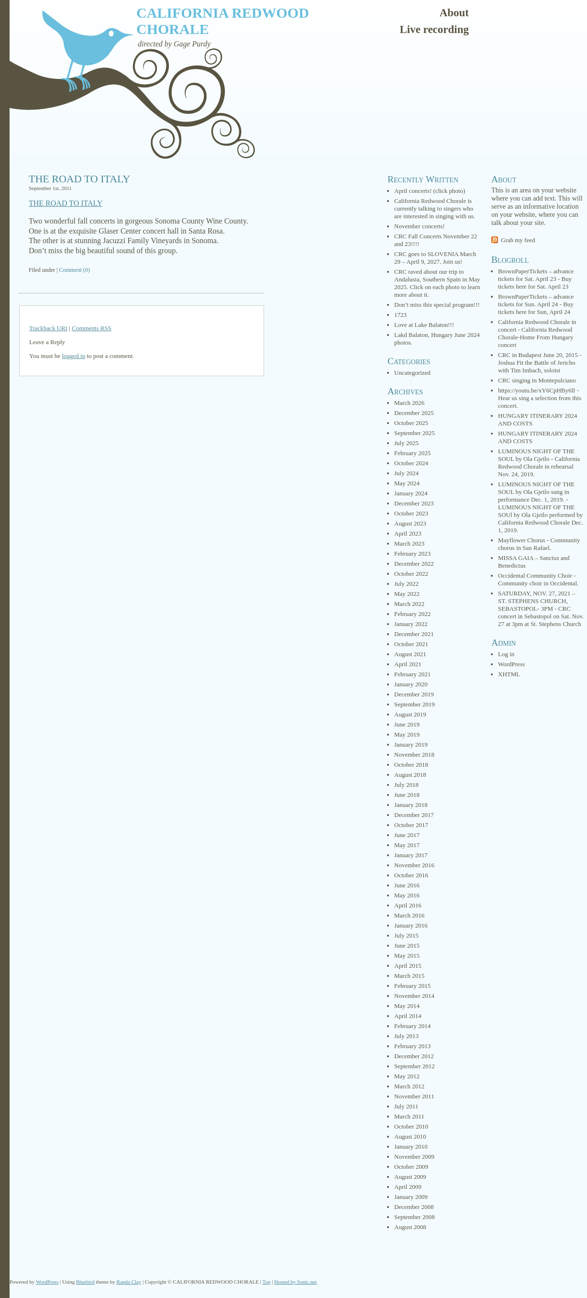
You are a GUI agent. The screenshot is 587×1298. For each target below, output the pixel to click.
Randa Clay (129, 1282)
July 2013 (406, 1036)
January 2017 (411, 855)
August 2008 (410, 1227)
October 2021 (411, 644)
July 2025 (406, 443)
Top (267, 1282)
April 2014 (407, 1015)
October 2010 (411, 1126)
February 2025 (412, 453)
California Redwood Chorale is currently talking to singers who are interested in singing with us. (434, 208)
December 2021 (414, 634)
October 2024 (411, 463)
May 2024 (407, 483)
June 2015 (407, 945)
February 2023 (412, 553)
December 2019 (414, 694)
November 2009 (414, 1156)
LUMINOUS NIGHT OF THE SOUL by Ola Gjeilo (536, 455)
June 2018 (407, 794)
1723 (400, 314)
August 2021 (410, 654)
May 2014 (407, 1005)
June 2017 (407, 835)
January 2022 (411, 623)
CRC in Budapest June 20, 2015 (538, 354)
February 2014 (412, 1025)
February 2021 (412, 674)
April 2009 (407, 1186)
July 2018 (406, 784)
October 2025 (411, 422)
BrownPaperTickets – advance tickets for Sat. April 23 (536, 275)
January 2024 (411, 493)
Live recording (434, 29)
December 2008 (414, 1206)
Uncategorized (412, 372)
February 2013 (412, 1046)
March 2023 (409, 543)
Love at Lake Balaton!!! (424, 324)
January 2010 (411, 1146)
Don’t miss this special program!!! (437, 304)
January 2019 (411, 744)
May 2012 (407, 1076)
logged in (73, 355)
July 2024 (406, 473)
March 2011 (409, 1116)
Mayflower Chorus (521, 540)
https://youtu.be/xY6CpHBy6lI (536, 390)
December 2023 (414, 503)
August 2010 (410, 1136)
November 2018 (414, 754)
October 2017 (411, 824)
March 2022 (409, 603)
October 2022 (411, 573)
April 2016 (407, 905)
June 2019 (407, 724)
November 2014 (414, 995)
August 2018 (410, 774)
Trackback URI (48, 328)
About (454, 13)
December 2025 (414, 412)
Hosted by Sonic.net (295, 1282)
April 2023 (407, 533)
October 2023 (411, 513)
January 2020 (411, 684)
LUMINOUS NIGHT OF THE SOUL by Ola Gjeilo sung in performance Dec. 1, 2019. (536, 492)
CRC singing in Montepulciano (537, 380)
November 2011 (414, 1096)
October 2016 (411, 875)
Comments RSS (91, 328)
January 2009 (411, 1196)
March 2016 (409, 915)
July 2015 (406, 935)
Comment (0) (74, 270)
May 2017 (407, 845)
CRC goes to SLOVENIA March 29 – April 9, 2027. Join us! (435, 257)
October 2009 (411, 1166)
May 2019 (407, 734)
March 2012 (409, 1086)
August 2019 (410, 714)
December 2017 (414, 814)
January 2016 (411, 925)
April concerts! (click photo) (429, 190)
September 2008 (414, 1216)
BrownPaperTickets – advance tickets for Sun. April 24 (536, 300)
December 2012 (414, 1056)
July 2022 (406, 583)
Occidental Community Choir (535, 575)
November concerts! (419, 226)
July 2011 (406, 1106)
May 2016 (407, 895)
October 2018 (411, 764)
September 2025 (414, 432)
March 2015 (409, 975)
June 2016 (407, 885)
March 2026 (409, 402)
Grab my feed (518, 240)
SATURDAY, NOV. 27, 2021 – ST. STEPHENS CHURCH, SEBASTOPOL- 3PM (536, 601)
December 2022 (414, 563)
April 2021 (407, 664)
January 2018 (411, 804)
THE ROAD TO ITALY (79, 179)
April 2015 (407, 965)
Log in (506, 654)
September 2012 (414, 1066)
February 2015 (412, 985)
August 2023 (410, 523)
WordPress (511, 664)
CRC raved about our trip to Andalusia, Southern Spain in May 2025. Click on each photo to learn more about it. (437, 283)
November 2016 (414, 865)
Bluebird (85, 1282)
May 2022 (407, 593)
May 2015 (407, 955)
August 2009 (410, 1176)
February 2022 (412, 613)
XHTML (509, 674)
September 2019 (414, 704)
